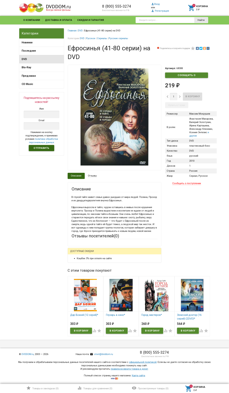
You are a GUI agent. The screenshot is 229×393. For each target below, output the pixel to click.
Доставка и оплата (58, 20)
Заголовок (77, 286)
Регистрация (160, 10)
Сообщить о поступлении (186, 76)
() (42, 388)
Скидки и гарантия (90, 20)
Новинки (27, 42)
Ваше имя (76, 264)
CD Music (27, 84)
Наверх (215, 377)
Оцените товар (79, 294)
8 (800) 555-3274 (116, 6)
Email (74, 273)
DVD (24, 59)
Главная (72, 30)
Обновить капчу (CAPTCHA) (112, 339)
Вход (155, 4)
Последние (29, 50)
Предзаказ (29, 75)
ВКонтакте (111, 253)
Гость (75, 253)
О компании (31, 20)
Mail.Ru (92, 253)
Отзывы (92, 175)
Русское (90, 38)
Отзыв (75, 300)
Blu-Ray (26, 67)
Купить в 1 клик (176, 105)
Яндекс (131, 253)
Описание (76, 175)
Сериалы (102, 38)
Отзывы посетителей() (95, 235)
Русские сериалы (118, 38)
